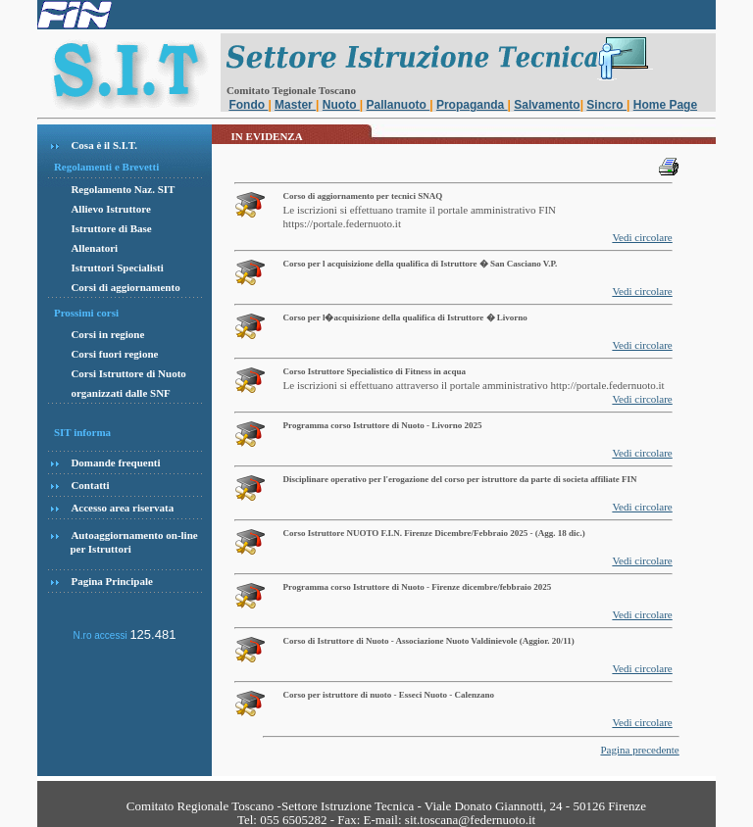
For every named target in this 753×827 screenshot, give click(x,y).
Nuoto (341, 105)
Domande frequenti (115, 462)
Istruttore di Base (111, 228)
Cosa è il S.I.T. (104, 145)
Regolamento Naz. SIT (123, 189)
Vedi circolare (642, 237)
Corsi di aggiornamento (125, 287)
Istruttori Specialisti (117, 267)
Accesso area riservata (122, 507)
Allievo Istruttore (110, 209)
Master (295, 105)
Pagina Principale (111, 581)
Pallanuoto (398, 105)
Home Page (665, 105)
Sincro (606, 105)
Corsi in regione (107, 334)
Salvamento (546, 105)
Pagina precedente (639, 749)
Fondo (248, 105)
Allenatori (94, 248)
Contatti (90, 485)
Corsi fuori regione (114, 354)
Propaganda (472, 105)
